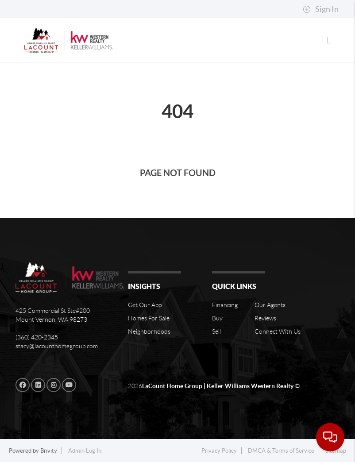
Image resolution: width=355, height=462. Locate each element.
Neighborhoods (149, 331)
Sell (216, 331)
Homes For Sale (149, 318)
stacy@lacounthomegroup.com (56, 346)
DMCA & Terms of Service (281, 450)
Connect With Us (278, 331)
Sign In (321, 9)
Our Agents (270, 304)
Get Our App (145, 304)
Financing (225, 304)
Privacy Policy (219, 450)
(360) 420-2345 (36, 337)
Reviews (265, 318)
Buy (217, 318)
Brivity (48, 450)
